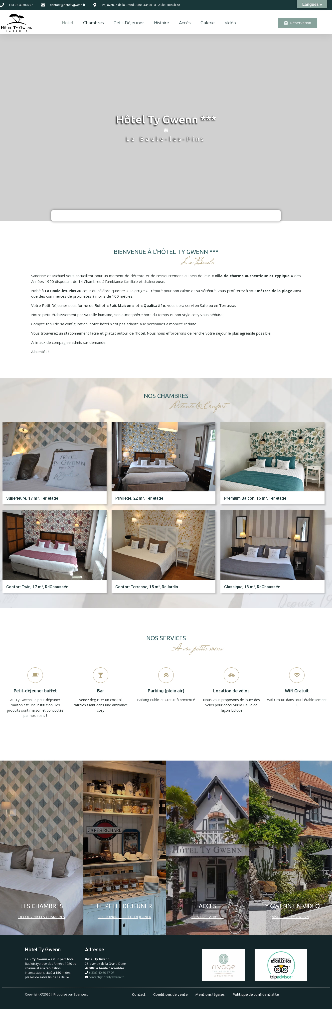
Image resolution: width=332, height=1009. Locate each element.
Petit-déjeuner (129, 22)
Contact (139, 994)
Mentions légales (210, 994)
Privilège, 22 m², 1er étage (139, 498)
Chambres (93, 22)
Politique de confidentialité (255, 994)
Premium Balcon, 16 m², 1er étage (255, 498)
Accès (184, 22)
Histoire (161, 22)
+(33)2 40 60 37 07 (101, 973)
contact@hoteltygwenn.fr (106, 977)
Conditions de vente (170, 994)
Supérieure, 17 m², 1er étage (32, 498)
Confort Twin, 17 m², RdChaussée (37, 587)
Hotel (67, 22)
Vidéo (230, 22)
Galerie (207, 22)
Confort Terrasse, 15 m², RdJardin (146, 587)
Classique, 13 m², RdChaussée (252, 587)
